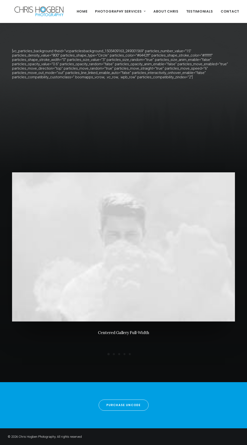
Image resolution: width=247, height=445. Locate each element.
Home (68, 11)
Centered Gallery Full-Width (123, 333)
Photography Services (107, 11)
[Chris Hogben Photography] (32, 11)
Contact (216, 11)
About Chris (152, 11)
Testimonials (186, 11)
